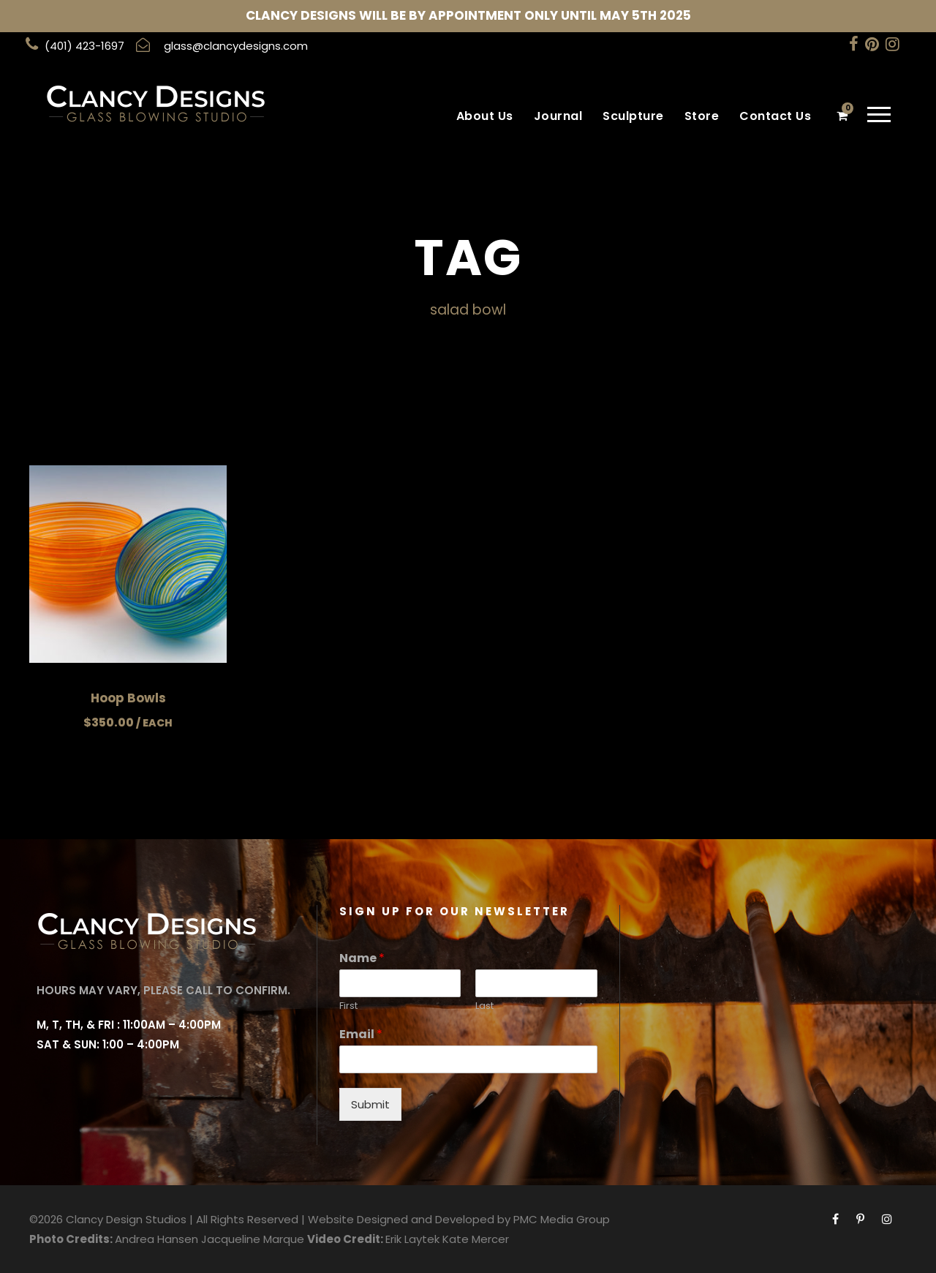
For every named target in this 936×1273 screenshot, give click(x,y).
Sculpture (633, 116)
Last (484, 1006)
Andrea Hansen (156, 1239)
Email (360, 1035)
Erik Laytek (412, 1239)
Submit (370, 1104)
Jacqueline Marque (252, 1239)
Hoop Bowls (128, 698)
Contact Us (775, 116)
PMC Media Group (561, 1219)
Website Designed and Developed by (409, 1219)
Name (362, 958)
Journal (558, 116)
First (348, 1006)
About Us (484, 116)
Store (702, 116)
